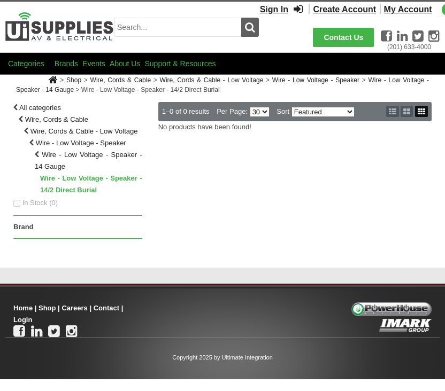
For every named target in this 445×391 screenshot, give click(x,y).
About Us (125, 63)
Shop (73, 80)
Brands (66, 63)
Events (93, 63)
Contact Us (343, 37)
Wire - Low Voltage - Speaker (315, 80)
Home (23, 308)
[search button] (250, 27)
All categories (40, 108)
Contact (106, 308)
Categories (26, 63)
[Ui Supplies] (59, 26)
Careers (74, 308)
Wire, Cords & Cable (120, 80)
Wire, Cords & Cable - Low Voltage (212, 80)
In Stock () (40, 203)
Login (22, 320)
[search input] (177, 27)
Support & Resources (180, 63)
